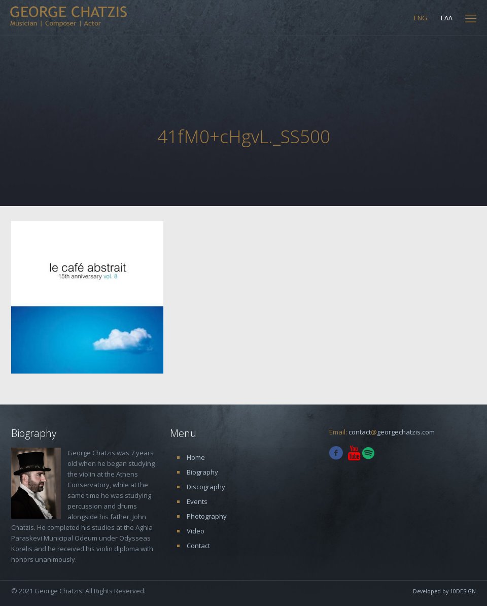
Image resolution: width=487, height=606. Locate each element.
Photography (207, 516)
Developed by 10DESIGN (444, 591)
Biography (202, 472)
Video (195, 530)
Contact (198, 545)
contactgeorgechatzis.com (392, 431)
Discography (206, 486)
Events (197, 501)
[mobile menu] (470, 17)
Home (196, 457)
